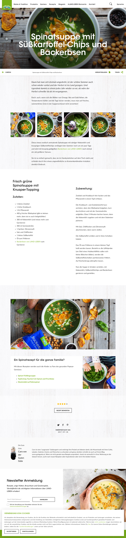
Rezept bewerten (63, 410)
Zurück (6, 72)
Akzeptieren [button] (11, 531)
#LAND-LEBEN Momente (77, 4)
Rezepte (52, 4)
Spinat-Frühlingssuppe (27, 376)
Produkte (34, 4)
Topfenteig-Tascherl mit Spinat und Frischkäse (36, 379)
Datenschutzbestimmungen (18, 506)
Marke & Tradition (21, 4)
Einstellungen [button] (28, 531)
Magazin (61, 4)
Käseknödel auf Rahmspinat (29, 382)
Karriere (43, 4)
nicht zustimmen (100, 522)
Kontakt (92, 4)
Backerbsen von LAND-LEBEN (70, 149)
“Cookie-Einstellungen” (26, 526)
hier (89, 524)
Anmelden (44, 499)
